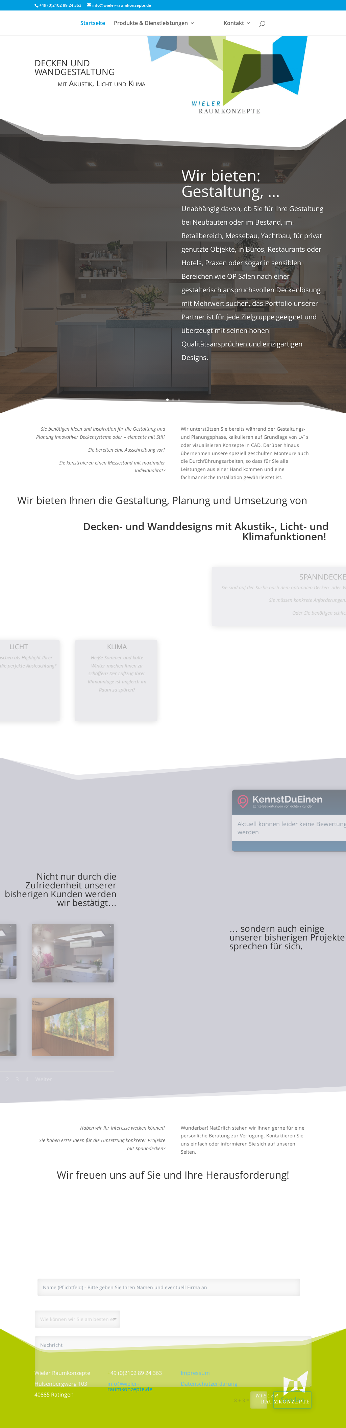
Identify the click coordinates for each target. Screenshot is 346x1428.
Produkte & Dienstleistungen (152, 24)
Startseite (93, 24)
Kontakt (233, 24)
